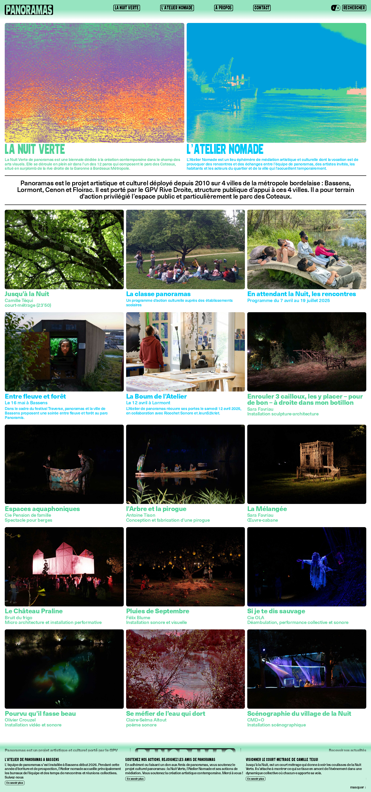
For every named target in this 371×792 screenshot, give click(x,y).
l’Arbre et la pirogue (156, 508)
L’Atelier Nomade (177, 7)
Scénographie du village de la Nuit (299, 713)
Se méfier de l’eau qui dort (165, 713)
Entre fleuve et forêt (35, 396)
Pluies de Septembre (157, 610)
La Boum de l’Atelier (156, 396)
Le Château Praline (34, 610)
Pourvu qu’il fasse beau (40, 713)
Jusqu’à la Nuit (27, 293)
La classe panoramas (158, 293)
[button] (336, 8)
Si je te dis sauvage (276, 610)
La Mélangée (267, 508)
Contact (261, 7)
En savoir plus (14, 783)
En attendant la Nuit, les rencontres (301, 293)
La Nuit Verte (127, 7)
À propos (223, 7)
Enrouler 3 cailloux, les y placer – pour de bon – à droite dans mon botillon (305, 399)
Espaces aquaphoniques (42, 508)
